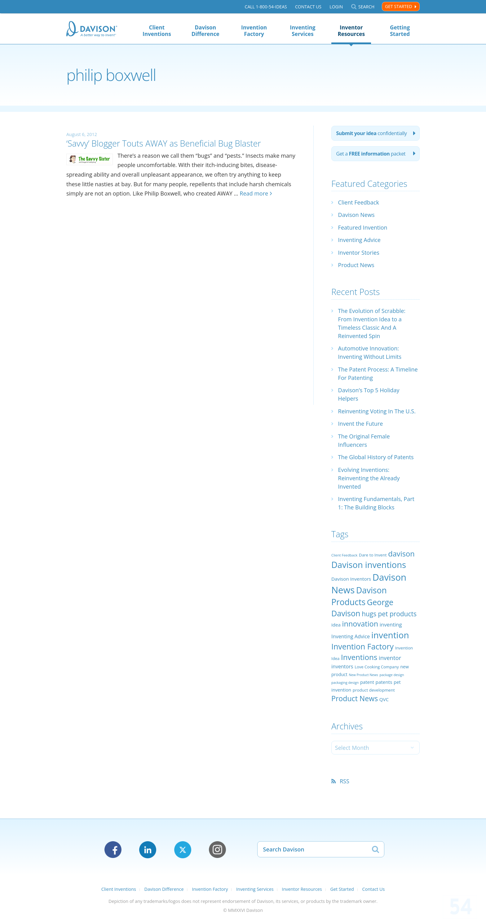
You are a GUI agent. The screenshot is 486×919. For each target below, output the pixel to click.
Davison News (356, 214)
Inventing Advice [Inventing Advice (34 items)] (350, 636)
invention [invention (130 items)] (390, 635)
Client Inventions (157, 30)
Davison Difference (205, 30)
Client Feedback (358, 202)
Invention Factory (254, 30)
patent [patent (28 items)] (367, 682)
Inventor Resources (351, 30)
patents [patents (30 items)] (384, 682)
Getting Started (400, 30)
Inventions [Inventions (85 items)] (359, 657)
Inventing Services (302, 30)
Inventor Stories (358, 252)
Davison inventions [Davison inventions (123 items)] (368, 564)
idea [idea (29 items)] (336, 625)
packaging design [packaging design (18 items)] (345, 682)
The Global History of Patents (376, 457)
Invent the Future (360, 423)
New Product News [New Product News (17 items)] (363, 675)
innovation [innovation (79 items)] (360, 624)
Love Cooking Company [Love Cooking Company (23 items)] (377, 667)
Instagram (217, 849)
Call (266, 7)
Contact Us (308, 7)
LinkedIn (147, 849)
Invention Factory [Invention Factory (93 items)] (362, 646)
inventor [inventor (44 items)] (390, 658)
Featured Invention (362, 227)
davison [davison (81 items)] (401, 554)
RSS (344, 781)
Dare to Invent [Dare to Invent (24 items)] (373, 555)
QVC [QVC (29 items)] (384, 699)
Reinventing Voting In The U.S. (377, 411)
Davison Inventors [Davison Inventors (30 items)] (351, 579)
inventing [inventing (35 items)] (391, 624)
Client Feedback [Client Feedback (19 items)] (344, 555)
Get (370, 153)
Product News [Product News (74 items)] (354, 698)
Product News (356, 265)
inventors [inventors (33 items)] (342, 666)
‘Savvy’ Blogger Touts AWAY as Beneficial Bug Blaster (163, 143)
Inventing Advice (359, 240)
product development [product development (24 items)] (374, 690)
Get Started (398, 6)
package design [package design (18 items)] (391, 674)
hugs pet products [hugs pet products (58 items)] (389, 613)
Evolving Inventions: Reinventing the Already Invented (369, 478)
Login (336, 7)
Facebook (113, 849)
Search (366, 7)
